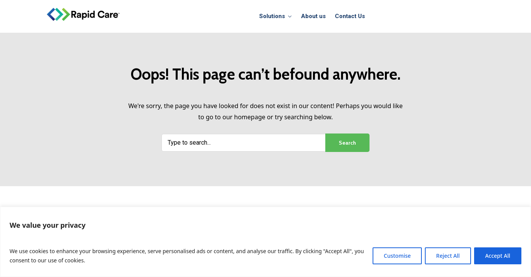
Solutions (272, 16)
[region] (265, 242)
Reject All (447, 255)
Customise (397, 255)
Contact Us (350, 16)
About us (313, 16)
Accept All (497, 255)
